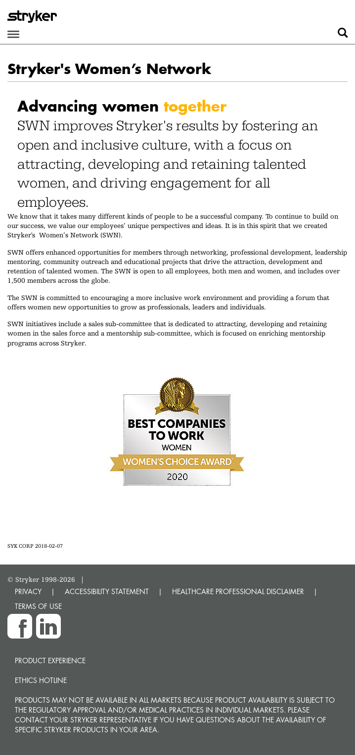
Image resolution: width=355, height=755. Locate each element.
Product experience (50, 660)
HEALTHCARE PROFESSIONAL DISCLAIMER (238, 591)
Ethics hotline (41, 680)
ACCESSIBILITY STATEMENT (107, 591)
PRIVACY (28, 591)
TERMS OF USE (38, 606)
